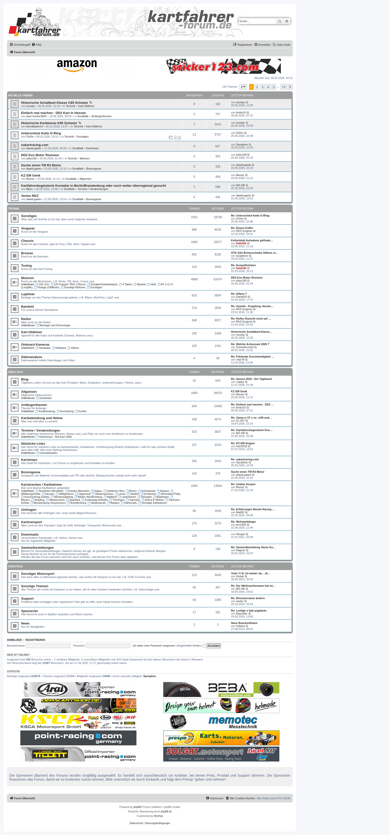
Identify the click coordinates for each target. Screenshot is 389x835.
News (25, 623)
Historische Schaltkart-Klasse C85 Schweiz (54, 103)
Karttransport (31, 522)
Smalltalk (83, 116)
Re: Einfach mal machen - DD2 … (252, 404)
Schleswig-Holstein (95, 499)
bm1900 (241, 524)
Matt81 (240, 512)
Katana (240, 625)
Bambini (27, 306)
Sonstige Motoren (73, 287)
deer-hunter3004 (36, 116)
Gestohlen (44, 398)
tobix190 (31, 158)
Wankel (139, 284)
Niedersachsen (102, 493)
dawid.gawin (33, 148)
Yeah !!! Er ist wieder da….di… (250, 573)
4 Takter (125, 284)
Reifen (26, 319)
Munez (30, 178)
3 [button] (262, 87)
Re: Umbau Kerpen (243, 484)
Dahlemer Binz (114, 490)
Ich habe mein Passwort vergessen (154, 645)
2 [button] (257, 87)
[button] (243, 87)
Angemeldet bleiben (191, 645)
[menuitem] (36, 45)
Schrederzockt (245, 347)
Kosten (81, 411)
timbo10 (241, 112)
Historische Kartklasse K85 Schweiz (49, 123)
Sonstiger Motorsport (37, 574)
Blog (24, 379)
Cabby (240, 381)
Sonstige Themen (34, 586)
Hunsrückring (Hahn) (35, 496)
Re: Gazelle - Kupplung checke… (252, 306)
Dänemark (129, 502)
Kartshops (92, 148)
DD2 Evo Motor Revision (40, 155)
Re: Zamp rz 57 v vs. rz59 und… (251, 417)
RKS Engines (244, 230)
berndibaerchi (34, 126)
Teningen (145, 496)
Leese (120, 493)
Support (27, 598)
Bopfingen (161, 496)
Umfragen (28, 509)
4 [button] (268, 87)
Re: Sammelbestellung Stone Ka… (253, 547)
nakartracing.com (34, 145)
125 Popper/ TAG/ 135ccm (68, 284)
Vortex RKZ (30, 196)
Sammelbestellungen (37, 547)
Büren (131, 490)
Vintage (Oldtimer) (46, 287)
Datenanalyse (31, 357)
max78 (240, 359)
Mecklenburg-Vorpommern (47, 502)
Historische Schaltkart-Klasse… (251, 331)
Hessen (48, 493)
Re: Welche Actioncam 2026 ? (250, 344)
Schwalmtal (146, 490)
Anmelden (14, 639)
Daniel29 (241, 296)
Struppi (240, 534)
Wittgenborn (65, 493)
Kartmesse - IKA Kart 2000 (54, 436)
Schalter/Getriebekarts (102, 284)
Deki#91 (241, 243)
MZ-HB (240, 185)
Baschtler (242, 613)
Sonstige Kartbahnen (152, 502)
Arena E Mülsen (153, 499)
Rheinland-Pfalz (169, 493)
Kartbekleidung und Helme (42, 418)
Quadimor (242, 255)
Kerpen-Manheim (77, 490)
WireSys (158, 816)
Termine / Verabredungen (93, 188)
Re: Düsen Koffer (242, 227)
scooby (30, 106)
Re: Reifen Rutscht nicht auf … (251, 318)
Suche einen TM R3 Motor (41, 165)
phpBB (137, 807)
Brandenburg (76, 502)
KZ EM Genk (30, 175)
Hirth (151, 284)
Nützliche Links (33, 443)
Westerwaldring (62, 496)
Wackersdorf (55, 499)
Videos (73, 347)
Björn (29, 188)
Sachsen (133, 499)
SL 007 (240, 420)
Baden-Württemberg (88, 496)
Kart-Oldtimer (86, 106)
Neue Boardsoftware (244, 622)
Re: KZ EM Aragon (243, 443)
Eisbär (240, 576)
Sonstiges (83, 136)
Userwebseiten (47, 452)
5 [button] (274, 87)
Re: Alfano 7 (239, 293)
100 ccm (42, 284)
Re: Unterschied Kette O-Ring (250, 215)
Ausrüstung (65, 411)
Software (59, 347)
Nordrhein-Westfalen (49, 490)
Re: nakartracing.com (245, 459)
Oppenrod (83, 493)
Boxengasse (93, 168)
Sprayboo (242, 144)
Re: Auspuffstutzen (243, 265)
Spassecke (29, 611)
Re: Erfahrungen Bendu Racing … (253, 509)
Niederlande (97, 502)
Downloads (29, 534)
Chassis (27, 241)
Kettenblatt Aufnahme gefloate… (252, 240)
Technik (70, 106)
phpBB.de (166, 811)
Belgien (113, 502)
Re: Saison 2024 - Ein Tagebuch (251, 378)
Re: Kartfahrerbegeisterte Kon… (252, 430)
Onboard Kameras (35, 344)
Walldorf (110, 496)
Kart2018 (241, 446)
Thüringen (117, 499)
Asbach (163, 490)
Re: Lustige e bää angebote (248, 610)
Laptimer (28, 294)
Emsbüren (148, 493)
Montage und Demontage (53, 325)
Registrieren (35, 639)
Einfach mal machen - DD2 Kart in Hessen (53, 113)
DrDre (239, 132)
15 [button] (284, 87)
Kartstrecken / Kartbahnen (41, 484)
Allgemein (85, 178)
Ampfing (37, 499)
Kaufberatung (45, 411)
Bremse (27, 253)
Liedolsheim (127, 496)
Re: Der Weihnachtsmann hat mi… (253, 585)
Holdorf (133, 493)
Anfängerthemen (102, 116)
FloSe (29, 136)
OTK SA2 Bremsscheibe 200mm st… (254, 252)
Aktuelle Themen (20, 95)
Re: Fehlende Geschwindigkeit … (252, 356)
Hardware (43, 347)
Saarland (73, 499)
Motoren (85, 158)
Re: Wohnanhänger (243, 521)
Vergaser (28, 228)
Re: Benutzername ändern (248, 598)
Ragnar (240, 550)
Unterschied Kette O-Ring (41, 133)
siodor (240, 601)
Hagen (96, 490)
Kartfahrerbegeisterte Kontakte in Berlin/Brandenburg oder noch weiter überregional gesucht (93, 185)
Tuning (26, 265)
